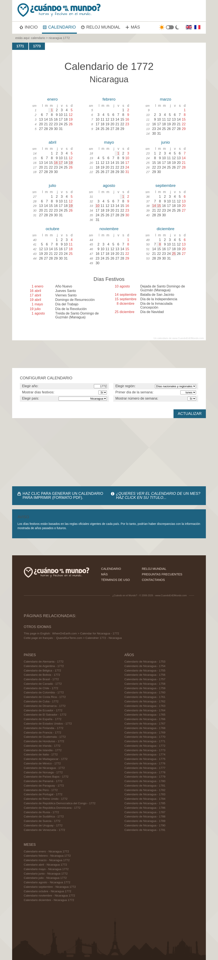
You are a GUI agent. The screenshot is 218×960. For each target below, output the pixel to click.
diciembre (165, 229)
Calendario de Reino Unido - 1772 (46, 798)
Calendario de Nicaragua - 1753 (144, 661)
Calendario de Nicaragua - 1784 (144, 798)
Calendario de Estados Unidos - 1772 (48, 723)
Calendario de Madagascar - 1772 (46, 759)
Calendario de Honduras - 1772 (44, 741)
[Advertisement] (109, 452)
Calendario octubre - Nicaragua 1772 (47, 891)
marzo (165, 99)
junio (165, 142)
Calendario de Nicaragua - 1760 (144, 692)
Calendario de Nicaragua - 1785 (144, 803)
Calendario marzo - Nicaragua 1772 (47, 860)
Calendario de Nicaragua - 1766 (144, 719)
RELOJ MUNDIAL (100, 27)
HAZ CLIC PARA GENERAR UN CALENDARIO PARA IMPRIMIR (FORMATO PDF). (63, 495)
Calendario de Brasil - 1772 (41, 679)
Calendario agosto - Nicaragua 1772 (47, 882)
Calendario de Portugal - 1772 (43, 794)
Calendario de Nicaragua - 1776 (144, 763)
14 (154, 206)
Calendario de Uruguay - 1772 (43, 825)
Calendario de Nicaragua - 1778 (144, 772)
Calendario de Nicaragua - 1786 (144, 807)
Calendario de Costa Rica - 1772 (45, 697)
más (104, 574)
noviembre (109, 229)
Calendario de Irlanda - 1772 (42, 745)
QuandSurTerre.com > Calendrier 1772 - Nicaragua (89, 638)
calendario (38, 38)
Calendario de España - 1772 (43, 719)
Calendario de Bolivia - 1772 (42, 674)
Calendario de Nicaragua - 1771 (144, 741)
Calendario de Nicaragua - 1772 (44, 767)
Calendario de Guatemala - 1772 (45, 736)
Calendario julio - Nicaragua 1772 (45, 877)
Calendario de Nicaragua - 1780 (144, 781)
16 (56, 163)
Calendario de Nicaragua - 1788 (144, 816)
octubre (52, 229)
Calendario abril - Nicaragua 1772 (45, 864)
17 (61, 163)
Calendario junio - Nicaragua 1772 (46, 873)
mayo (109, 142)
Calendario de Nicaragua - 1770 (144, 736)
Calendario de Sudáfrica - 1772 (44, 816)
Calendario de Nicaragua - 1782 (144, 790)
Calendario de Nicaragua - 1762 (144, 701)
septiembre (165, 185)
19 (71, 163)
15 (159, 206)
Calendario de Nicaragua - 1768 (144, 728)
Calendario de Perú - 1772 (41, 790)
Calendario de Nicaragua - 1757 (144, 679)
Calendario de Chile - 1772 (41, 688)
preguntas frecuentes (162, 574)
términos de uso (115, 580)
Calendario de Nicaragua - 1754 (144, 666)
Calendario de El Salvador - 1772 (45, 714)
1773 (37, 46)
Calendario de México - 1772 (42, 763)
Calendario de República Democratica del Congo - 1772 (60, 803)
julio (52, 185)
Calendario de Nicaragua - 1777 (144, 767)
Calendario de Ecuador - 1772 (43, 710)
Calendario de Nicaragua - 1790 (144, 825)
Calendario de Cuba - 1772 (41, 701)
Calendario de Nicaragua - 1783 (144, 794)
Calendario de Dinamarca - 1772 (45, 705)
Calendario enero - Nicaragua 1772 (46, 851)
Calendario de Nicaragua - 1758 (144, 683)
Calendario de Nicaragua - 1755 (144, 670)
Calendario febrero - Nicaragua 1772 (47, 855)
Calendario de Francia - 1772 (42, 732)
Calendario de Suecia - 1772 (42, 821)
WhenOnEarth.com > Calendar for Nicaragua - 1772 (85, 633)
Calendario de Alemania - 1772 (44, 661)
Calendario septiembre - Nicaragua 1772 (50, 886)
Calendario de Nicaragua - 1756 (144, 674)
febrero (109, 99)
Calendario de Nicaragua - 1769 (144, 732)
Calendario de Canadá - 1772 (43, 683)
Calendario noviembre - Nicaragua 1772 (49, 895)
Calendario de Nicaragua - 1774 (144, 754)
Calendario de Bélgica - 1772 (42, 670)
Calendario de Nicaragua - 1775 (144, 759)
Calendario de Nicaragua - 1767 (144, 723)
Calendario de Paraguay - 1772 (44, 785)
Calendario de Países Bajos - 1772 (46, 776)
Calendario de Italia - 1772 (41, 754)
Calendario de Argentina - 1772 (44, 666)
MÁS (133, 27)
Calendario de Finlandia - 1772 (43, 728)
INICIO (29, 27)
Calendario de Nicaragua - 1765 (144, 714)
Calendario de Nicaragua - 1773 (144, 750)
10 (97, 206)
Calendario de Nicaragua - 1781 (144, 785)
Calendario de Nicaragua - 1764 (144, 710)
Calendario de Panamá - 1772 (43, 781)
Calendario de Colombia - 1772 (44, 692)
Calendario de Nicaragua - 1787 (144, 812)
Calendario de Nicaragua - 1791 (144, 830)
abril (52, 142)
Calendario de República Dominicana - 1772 (52, 807)
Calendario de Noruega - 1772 (43, 772)
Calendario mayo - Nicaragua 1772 (46, 869)
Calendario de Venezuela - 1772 (44, 830)
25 (174, 254)
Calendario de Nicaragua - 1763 (144, 705)
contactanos (153, 580)
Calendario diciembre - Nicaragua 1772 (49, 900)
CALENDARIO (59, 27)
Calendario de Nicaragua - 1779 (144, 776)
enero (52, 99)
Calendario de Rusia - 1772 (41, 812)
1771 (20, 46)
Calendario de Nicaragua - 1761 (144, 697)
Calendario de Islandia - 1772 (43, 750)
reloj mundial (154, 568)
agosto (109, 185)
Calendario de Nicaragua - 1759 (144, 688)
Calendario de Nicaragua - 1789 (144, 821)
